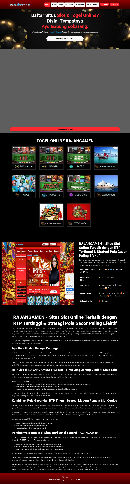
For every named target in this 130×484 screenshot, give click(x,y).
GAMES (54, 4)
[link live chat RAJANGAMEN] (67, 478)
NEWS (61, 4)
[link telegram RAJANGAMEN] (63, 478)
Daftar (114, 4)
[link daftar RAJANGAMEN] (20, 4)
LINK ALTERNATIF (92, 4)
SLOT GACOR (79, 4)
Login (104, 4)
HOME (47, 4)
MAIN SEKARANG (65, 38)
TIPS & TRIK (69, 4)
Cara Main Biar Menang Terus (65, 129)
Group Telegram (55, 32)
